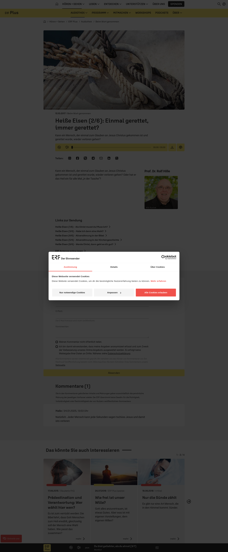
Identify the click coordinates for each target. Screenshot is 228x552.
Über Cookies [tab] (157, 267)
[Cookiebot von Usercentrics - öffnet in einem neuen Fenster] (163, 257)
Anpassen (114, 292)
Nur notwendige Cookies (72, 292)
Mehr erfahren (158, 281)
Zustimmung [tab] (70, 267)
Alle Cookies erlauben (155, 292)
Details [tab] (114, 267)
